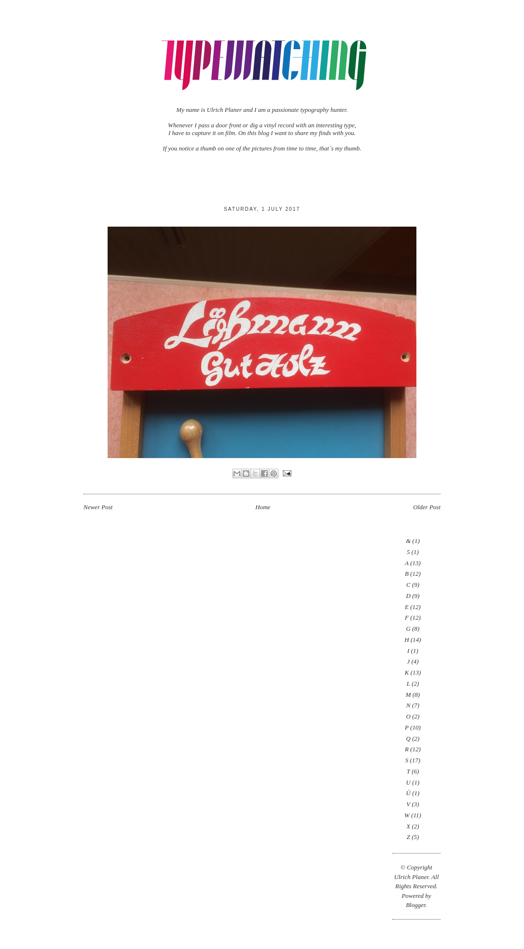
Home (262, 507)
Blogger (415, 904)
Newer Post (97, 507)
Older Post (427, 507)
